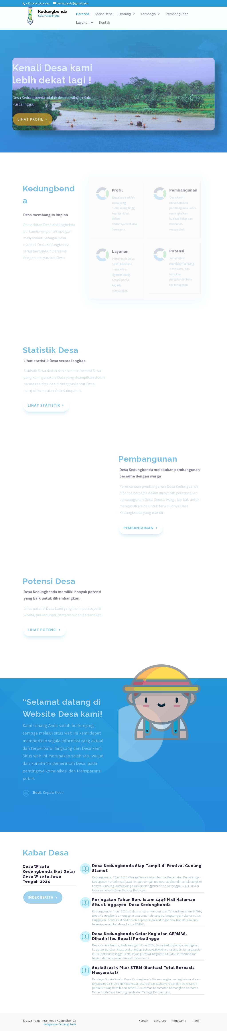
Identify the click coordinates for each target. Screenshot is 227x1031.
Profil (118, 197)
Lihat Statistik (44, 405)
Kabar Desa (103, 14)
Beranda (82, 14)
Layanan (82, 22)
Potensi (175, 255)
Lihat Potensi (42, 630)
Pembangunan (177, 14)
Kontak (104, 22)
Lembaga (148, 14)
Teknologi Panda (67, 1024)
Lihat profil (30, 116)
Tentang (124, 14)
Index (195, 1021)
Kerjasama (179, 1021)
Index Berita (40, 897)
